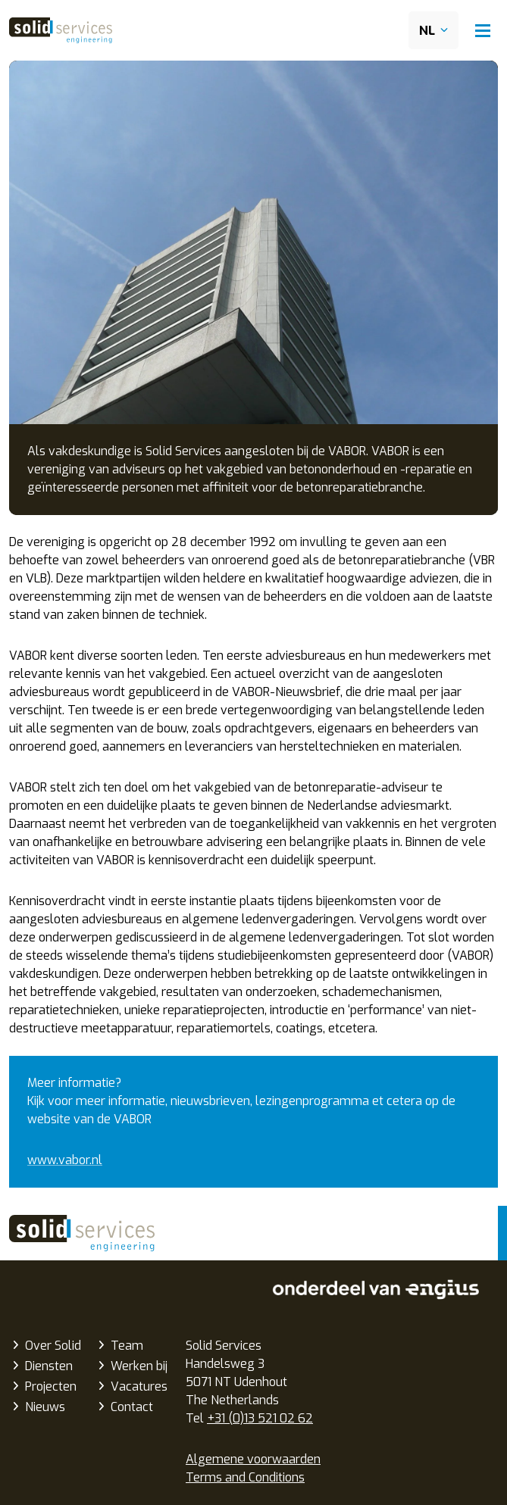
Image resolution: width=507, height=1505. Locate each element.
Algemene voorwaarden (253, 1459)
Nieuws (45, 1407)
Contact (132, 1407)
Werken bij (139, 1366)
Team (127, 1346)
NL (427, 30)
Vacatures (139, 1386)
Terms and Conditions (245, 1477)
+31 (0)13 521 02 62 (260, 1418)
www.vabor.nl (64, 1160)
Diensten (49, 1366)
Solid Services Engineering (82, 1233)
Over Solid (53, 1346)
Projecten (51, 1386)
